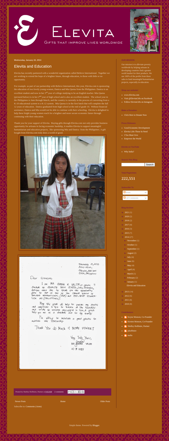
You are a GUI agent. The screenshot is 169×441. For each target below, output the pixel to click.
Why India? (129, 151)
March (130, 273)
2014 (127, 237)
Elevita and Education (33, 66)
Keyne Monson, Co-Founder (140, 317)
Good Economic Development (137, 128)
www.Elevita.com (131, 95)
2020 (127, 216)
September (132, 249)
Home (62, 401)
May (129, 265)
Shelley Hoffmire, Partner (138, 326)
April (129, 269)
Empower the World (132, 138)
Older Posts (105, 401)
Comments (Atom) (34, 406)
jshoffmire (132, 331)
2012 (127, 296)
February (131, 278)
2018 (127, 220)
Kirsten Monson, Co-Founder (140, 321)
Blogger (96, 425)
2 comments (59, 392)
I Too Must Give (131, 135)
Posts (126, 192)
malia (130, 335)
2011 (127, 300)
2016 (127, 229)
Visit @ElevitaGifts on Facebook (138, 98)
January (130, 282)
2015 (127, 233)
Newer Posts (20, 401)
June (129, 261)
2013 (127, 291)
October (131, 245)
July (129, 257)
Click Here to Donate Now (135, 115)
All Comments (130, 198)
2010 (127, 304)
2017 (127, 224)
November (132, 240)
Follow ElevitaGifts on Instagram (138, 102)
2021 (127, 212)
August (130, 253)
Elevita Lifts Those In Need (136, 131)
